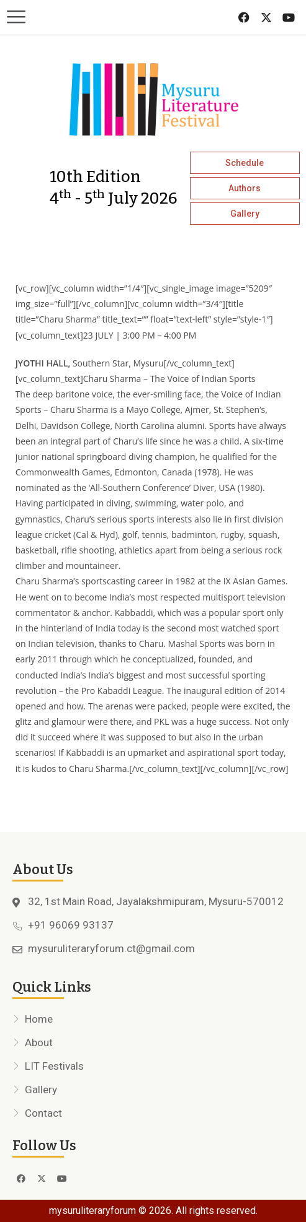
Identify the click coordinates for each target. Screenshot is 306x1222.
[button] (76, 17)
